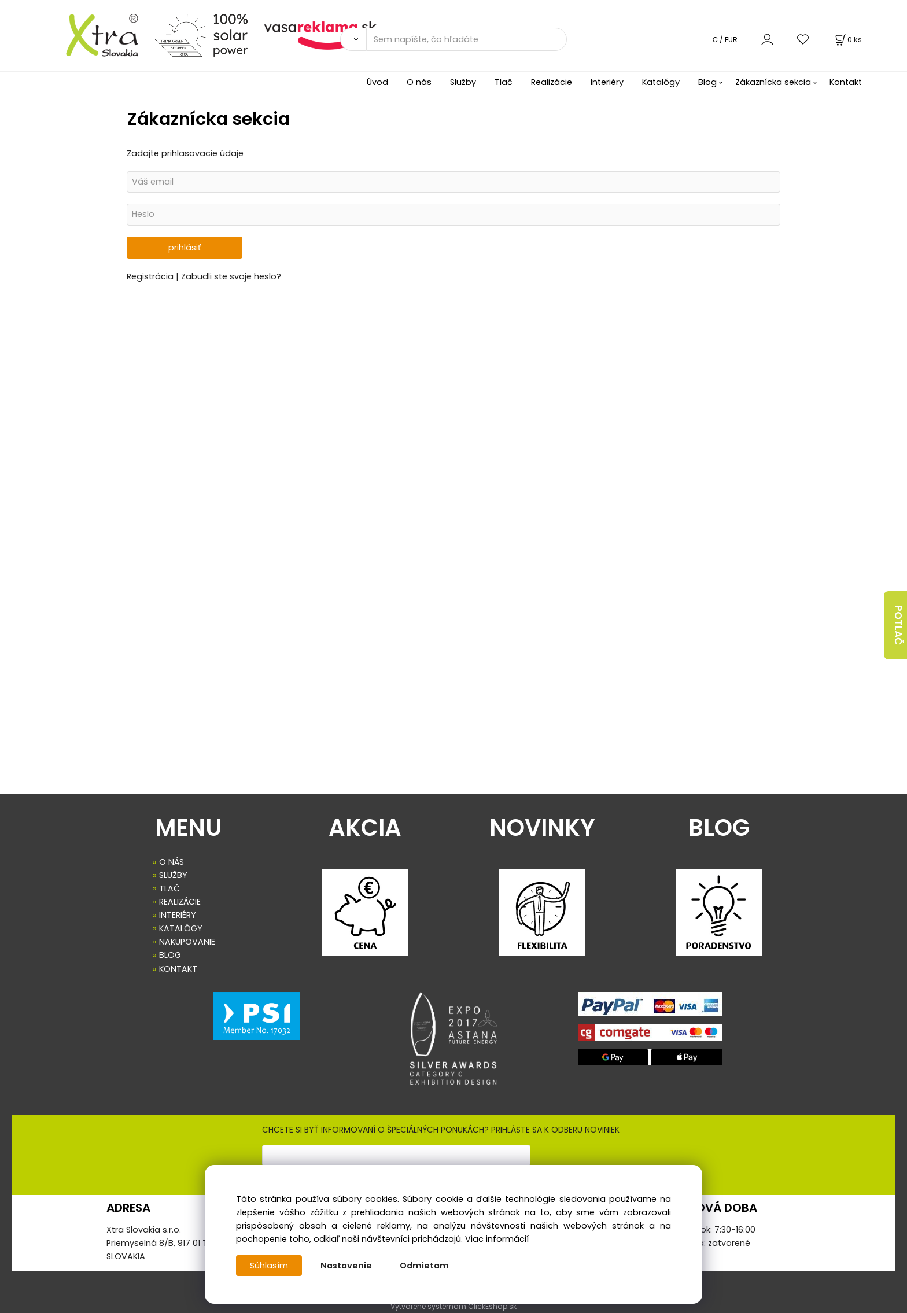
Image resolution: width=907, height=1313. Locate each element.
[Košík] (847, 39)
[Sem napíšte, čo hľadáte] (466, 39)
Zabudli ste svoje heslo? (231, 276)
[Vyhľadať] (353, 39)
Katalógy (661, 82)
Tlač (504, 82)
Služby (463, 82)
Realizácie (551, 82)
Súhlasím (269, 1265)
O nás (419, 82)
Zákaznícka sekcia (773, 82)
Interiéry (607, 82)
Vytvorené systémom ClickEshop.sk (453, 1306)
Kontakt (845, 82)
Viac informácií (497, 1239)
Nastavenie (346, 1265)
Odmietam (424, 1265)
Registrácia (151, 276)
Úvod (377, 82)
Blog (707, 82)
